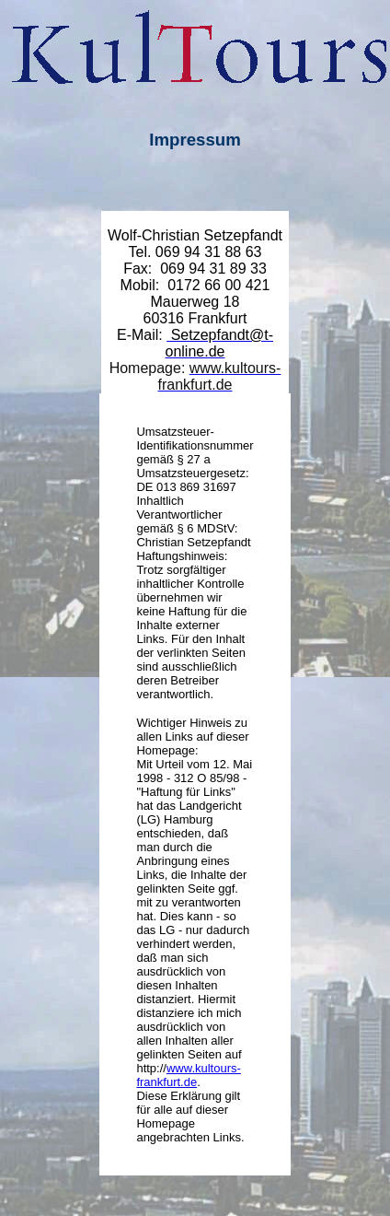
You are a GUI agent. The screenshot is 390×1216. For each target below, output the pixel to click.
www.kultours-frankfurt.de (188, 1075)
